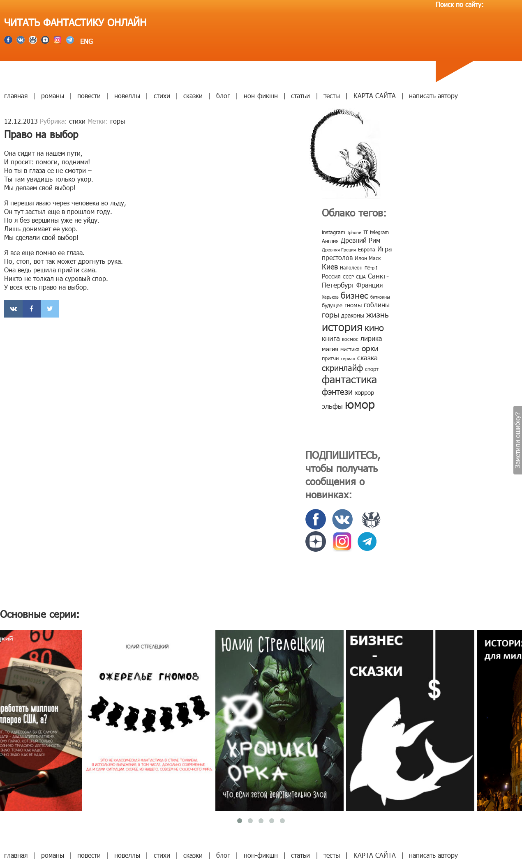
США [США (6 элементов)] (361, 276)
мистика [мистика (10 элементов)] (350, 349)
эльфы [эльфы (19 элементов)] (332, 405)
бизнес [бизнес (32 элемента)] (354, 294)
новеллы (127, 95)
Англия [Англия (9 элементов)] (330, 240)
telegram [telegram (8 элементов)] (379, 232)
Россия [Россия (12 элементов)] (331, 276)
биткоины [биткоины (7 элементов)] (380, 296)
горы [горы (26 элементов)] (330, 314)
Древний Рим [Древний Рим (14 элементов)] (360, 240)
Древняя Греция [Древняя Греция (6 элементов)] (339, 249)
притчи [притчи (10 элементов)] (330, 358)
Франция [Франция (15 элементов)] (369, 285)
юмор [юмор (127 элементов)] (360, 403)
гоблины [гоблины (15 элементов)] (377, 304)
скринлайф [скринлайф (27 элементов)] (342, 367)
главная (16, 95)
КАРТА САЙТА (374, 95)
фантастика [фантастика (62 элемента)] (349, 379)
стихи (162, 95)
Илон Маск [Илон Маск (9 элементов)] (368, 258)
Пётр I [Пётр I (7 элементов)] (371, 267)
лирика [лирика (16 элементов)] (371, 338)
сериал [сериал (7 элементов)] (348, 358)
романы (52, 95)
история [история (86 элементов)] (342, 326)
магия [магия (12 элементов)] (330, 349)
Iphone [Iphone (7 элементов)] (354, 232)
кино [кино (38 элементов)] (374, 327)
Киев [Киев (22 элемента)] (330, 266)
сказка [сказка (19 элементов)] (367, 357)
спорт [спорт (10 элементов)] (372, 369)
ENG (85, 41)
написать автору (433, 95)
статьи (300, 95)
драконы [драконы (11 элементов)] (352, 315)
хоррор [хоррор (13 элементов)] (364, 392)
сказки (193, 95)
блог (223, 95)
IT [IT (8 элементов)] (365, 232)
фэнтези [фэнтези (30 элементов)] (337, 391)
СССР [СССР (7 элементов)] (348, 276)
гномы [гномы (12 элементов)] (353, 305)
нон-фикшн (261, 95)
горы (117, 121)
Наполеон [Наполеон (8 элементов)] (351, 267)
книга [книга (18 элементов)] (331, 338)
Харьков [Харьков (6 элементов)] (330, 296)
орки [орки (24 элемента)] (370, 348)
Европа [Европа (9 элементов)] (366, 249)
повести (89, 95)
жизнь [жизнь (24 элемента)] (377, 314)
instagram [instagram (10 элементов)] (333, 232)
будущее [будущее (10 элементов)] (332, 305)
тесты (331, 95)
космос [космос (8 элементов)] (350, 339)
